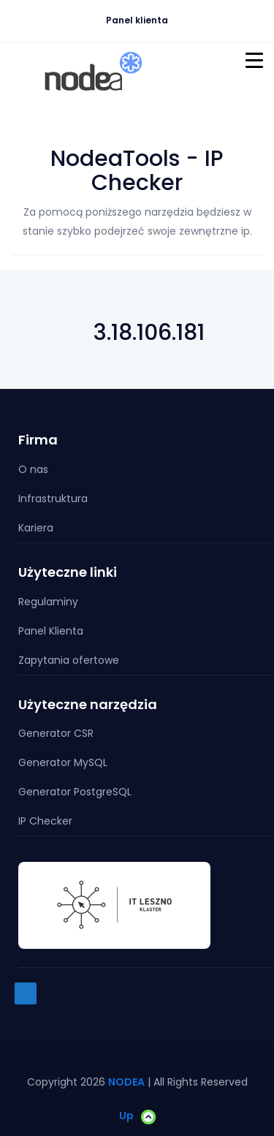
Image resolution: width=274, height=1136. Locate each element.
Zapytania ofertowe (68, 660)
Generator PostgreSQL (75, 791)
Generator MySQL (62, 762)
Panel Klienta (50, 631)
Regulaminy (48, 601)
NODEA (126, 1082)
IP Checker (45, 821)
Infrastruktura (53, 498)
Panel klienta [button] (140, 20)
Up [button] (137, 1116)
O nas (33, 469)
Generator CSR (56, 733)
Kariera (35, 527)
